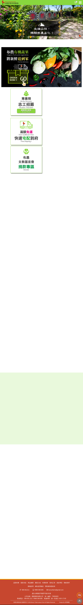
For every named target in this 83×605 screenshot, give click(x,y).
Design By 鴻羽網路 (64, 602)
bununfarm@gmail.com (54, 590)
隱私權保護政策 (50, 586)
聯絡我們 (67, 582)
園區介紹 (38, 582)
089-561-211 (28, 598)
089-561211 (24, 590)
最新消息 (23, 582)
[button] (6, 19)
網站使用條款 (39, 586)
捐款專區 (59, 582)
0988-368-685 (37, 590)
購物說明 (31, 586)
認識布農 (16, 582)
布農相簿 (45, 582)
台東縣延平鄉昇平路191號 (41, 593)
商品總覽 (31, 582)
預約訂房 (52, 582)
